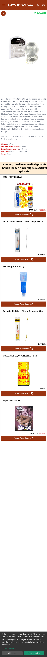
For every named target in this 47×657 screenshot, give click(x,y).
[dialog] (23, 644)
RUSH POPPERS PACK (13, 177)
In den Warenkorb (23, 214)
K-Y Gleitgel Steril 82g (13, 266)
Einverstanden (34, 653)
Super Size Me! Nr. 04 (13, 400)
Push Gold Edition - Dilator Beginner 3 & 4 (23, 311)
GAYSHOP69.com (20, 5)
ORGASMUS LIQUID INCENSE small (20, 355)
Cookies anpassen (9, 648)
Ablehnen (12, 653)
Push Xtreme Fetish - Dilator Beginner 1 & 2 (24, 221)
